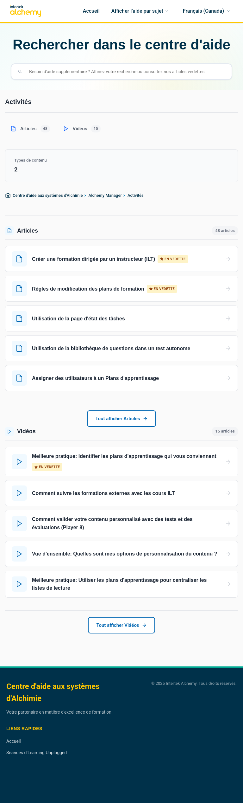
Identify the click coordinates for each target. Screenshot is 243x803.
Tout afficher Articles (121, 418)
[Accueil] (91, 11)
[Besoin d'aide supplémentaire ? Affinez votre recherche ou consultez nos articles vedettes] (126, 71)
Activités (136, 195)
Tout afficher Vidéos (121, 625)
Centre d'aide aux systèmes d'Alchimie (48, 195)
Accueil (13, 741)
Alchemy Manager (105, 195)
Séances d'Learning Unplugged (36, 752)
